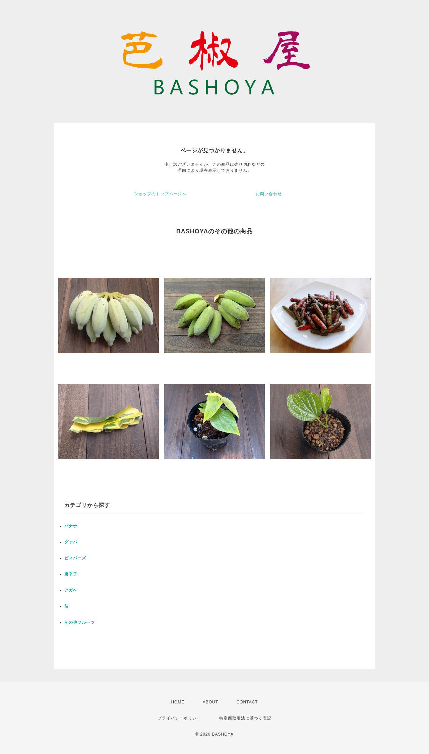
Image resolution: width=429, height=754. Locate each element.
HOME (177, 702)
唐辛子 (70, 574)
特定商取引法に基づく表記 (245, 718)
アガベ (70, 590)
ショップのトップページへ (160, 194)
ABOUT (210, 702)
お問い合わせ (269, 194)
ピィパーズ (75, 558)
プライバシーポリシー (179, 718)
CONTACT (247, 702)
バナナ (70, 526)
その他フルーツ (79, 622)
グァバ (70, 542)
